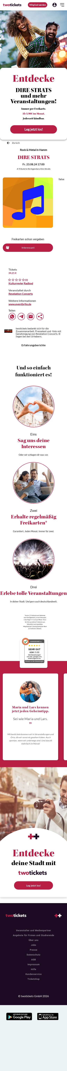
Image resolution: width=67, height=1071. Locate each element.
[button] (54, 5)
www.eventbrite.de (19, 304)
